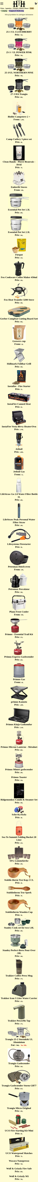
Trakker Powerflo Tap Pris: (19, 1014)
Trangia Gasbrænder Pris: (19, 1058)
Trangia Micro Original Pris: (19, 1102)
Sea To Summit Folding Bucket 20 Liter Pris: (19, 832)
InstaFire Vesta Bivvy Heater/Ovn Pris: (19, 420)
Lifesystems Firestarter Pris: (19, 538)
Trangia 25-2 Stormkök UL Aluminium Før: (19, 1036)
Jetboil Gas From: (19, 465)
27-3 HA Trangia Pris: (19, 88)
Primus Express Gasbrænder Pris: (19, 651)
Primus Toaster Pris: (19, 778)
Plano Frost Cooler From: (19, 605)
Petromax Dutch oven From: (19, 560)
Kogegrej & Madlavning (16, 11)
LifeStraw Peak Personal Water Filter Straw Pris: (19, 515)
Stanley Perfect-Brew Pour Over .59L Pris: (19, 945)
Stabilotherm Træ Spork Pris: (19, 891)
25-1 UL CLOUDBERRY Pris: (19, 27)
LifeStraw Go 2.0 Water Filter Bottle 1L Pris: (19, 489)
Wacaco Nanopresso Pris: (19, 1162)
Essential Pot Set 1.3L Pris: (19, 203)
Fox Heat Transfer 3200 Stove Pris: (19, 294)
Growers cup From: (19, 335)
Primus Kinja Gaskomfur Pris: (19, 718)
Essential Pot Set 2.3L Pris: (19, 226)
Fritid (32, 8)
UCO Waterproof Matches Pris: (19, 1147)
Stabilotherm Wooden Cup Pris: (19, 907)
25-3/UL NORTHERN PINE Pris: (19, 68)
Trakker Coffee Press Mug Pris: (19, 969)
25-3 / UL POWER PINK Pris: (19, 47)
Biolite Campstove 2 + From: (19, 110)
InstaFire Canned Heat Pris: (19, 400)
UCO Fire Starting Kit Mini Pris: (19, 1124)
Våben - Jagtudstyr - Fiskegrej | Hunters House (14, 8)
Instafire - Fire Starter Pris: (19, 380)
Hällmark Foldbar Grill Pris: (19, 357)
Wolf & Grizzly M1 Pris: (19, 1177)
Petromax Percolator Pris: (19, 583)
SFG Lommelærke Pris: (19, 855)
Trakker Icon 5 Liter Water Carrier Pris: (19, 992)
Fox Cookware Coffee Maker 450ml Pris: (19, 271)
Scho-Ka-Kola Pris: (19, 812)
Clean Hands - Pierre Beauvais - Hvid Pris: (19, 157)
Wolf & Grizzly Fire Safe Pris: (19, 1170)
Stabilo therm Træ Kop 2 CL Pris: (19, 875)
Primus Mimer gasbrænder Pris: (19, 763)
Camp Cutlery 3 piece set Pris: (19, 133)
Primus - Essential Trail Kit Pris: (19, 628)
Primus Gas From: (19, 673)
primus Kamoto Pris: (19, 696)
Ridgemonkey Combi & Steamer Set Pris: (19, 793)
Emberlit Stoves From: (19, 181)
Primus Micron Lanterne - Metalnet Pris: (19, 741)
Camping (4, 11)
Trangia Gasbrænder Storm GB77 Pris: (19, 1080)
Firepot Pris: (19, 248)
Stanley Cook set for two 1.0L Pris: (19, 925)
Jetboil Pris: (19, 443)
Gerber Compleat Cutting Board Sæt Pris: (19, 314)
